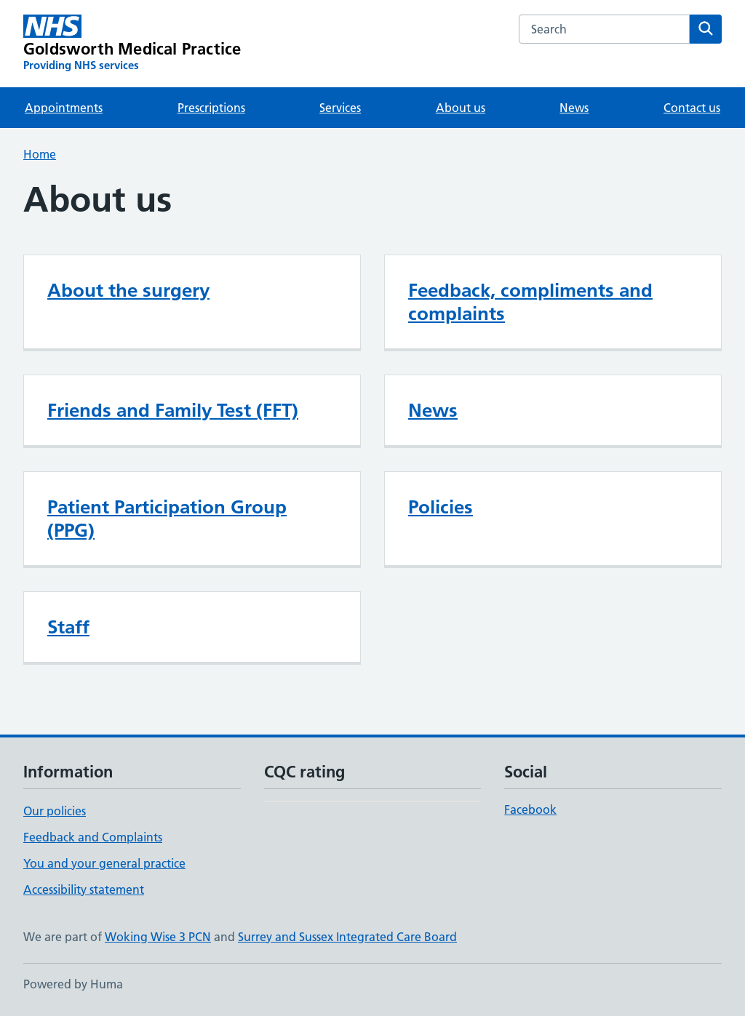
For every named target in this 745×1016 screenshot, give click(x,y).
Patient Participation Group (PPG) (167, 518)
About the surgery (128, 290)
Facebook (530, 809)
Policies (440, 507)
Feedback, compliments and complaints (530, 302)
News (574, 107)
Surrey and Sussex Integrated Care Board (347, 936)
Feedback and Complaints (92, 837)
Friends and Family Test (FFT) (172, 410)
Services (340, 107)
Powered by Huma (73, 984)
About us (460, 107)
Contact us (692, 107)
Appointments (64, 107)
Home (39, 154)
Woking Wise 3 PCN (158, 936)
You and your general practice (104, 863)
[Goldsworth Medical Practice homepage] (132, 44)
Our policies (54, 811)
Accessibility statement (83, 889)
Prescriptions (211, 107)
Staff (68, 627)
